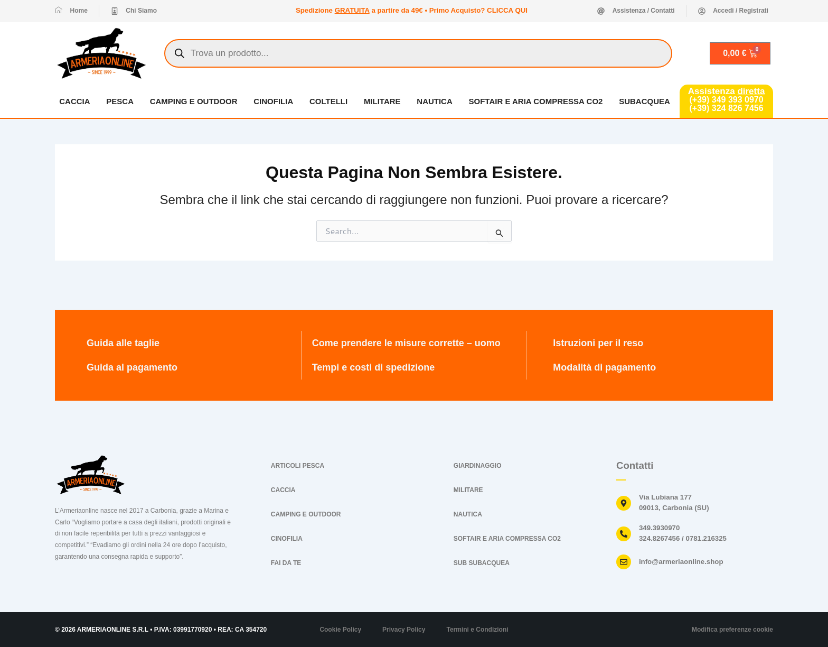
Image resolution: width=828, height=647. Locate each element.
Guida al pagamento (132, 367)
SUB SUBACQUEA (482, 563)
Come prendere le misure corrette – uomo (406, 343)
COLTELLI (328, 101)
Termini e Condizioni (477, 629)
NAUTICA (435, 101)
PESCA (120, 101)
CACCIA (74, 101)
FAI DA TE (286, 563)
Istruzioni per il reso (598, 343)
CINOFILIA (273, 101)
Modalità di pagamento (604, 367)
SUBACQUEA (644, 101)
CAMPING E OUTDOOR (194, 101)
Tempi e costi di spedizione (373, 367)
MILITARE (382, 101)
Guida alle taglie (123, 343)
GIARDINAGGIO (478, 465)
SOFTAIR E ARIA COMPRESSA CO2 (536, 101)
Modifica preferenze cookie (732, 629)
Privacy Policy (403, 629)
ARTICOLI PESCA (297, 465)
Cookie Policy (340, 629)
